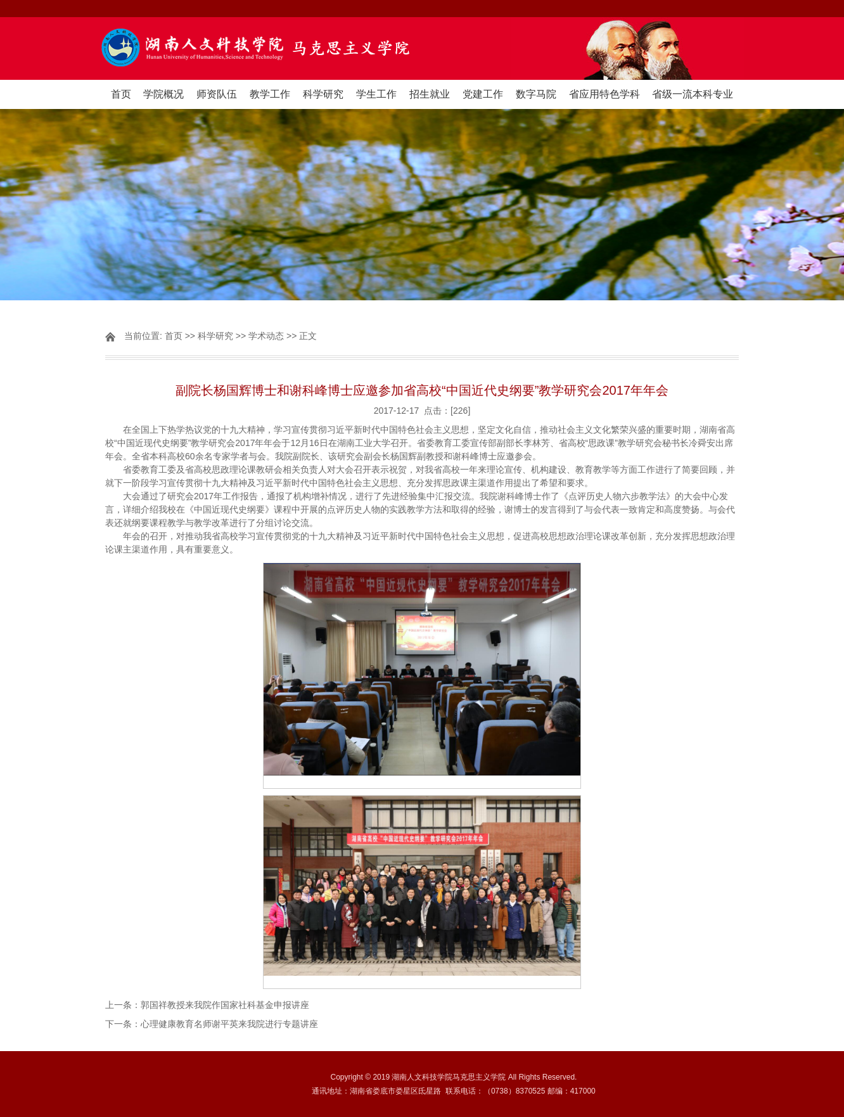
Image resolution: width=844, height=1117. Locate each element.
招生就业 (429, 94)
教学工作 (270, 94)
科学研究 (323, 94)
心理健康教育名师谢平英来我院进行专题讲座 (229, 1024)
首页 (121, 94)
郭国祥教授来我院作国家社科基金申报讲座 (225, 1005)
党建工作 (483, 94)
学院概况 (163, 94)
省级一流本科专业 (692, 94)
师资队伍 (216, 94)
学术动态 (266, 336)
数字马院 (536, 94)
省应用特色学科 (604, 94)
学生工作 (376, 94)
